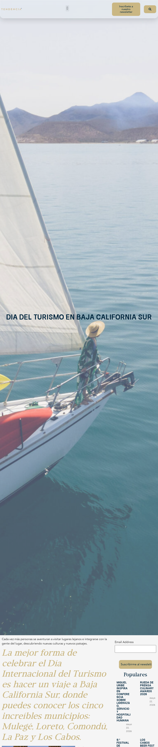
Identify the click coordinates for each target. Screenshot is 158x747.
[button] (67, 8)
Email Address (124, 642)
